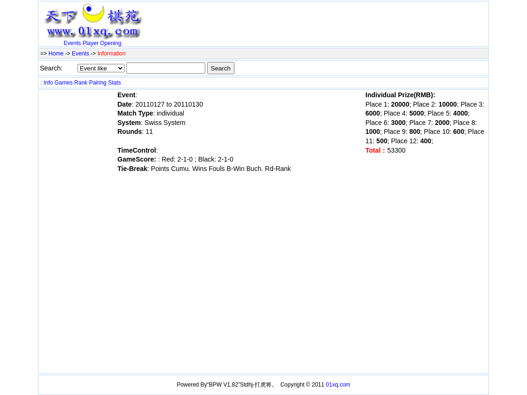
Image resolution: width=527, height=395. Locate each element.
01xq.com (338, 384)
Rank (80, 82)
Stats (114, 82)
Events (72, 43)
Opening (110, 43)
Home (55, 53)
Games (63, 82)
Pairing (97, 82)
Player (91, 43)
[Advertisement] (256, 17)
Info (48, 82)
